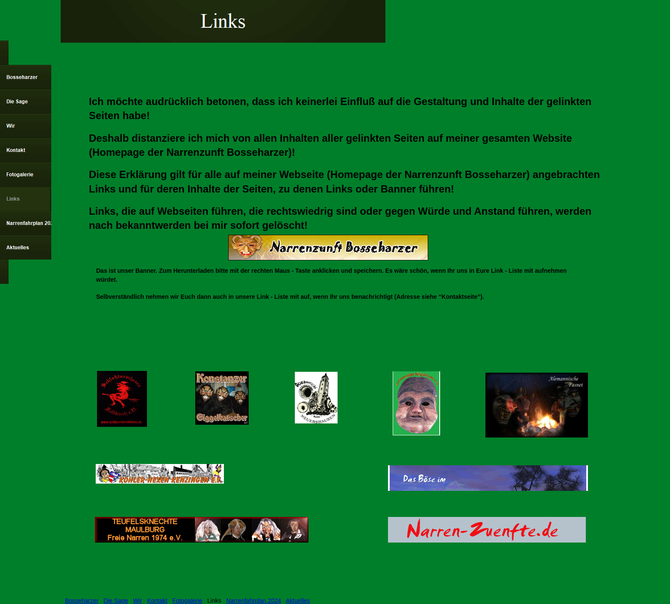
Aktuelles (298, 600)
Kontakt (157, 600)
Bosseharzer (82, 600)
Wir (137, 600)
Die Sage (115, 600)
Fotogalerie (187, 600)
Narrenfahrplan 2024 (253, 600)
